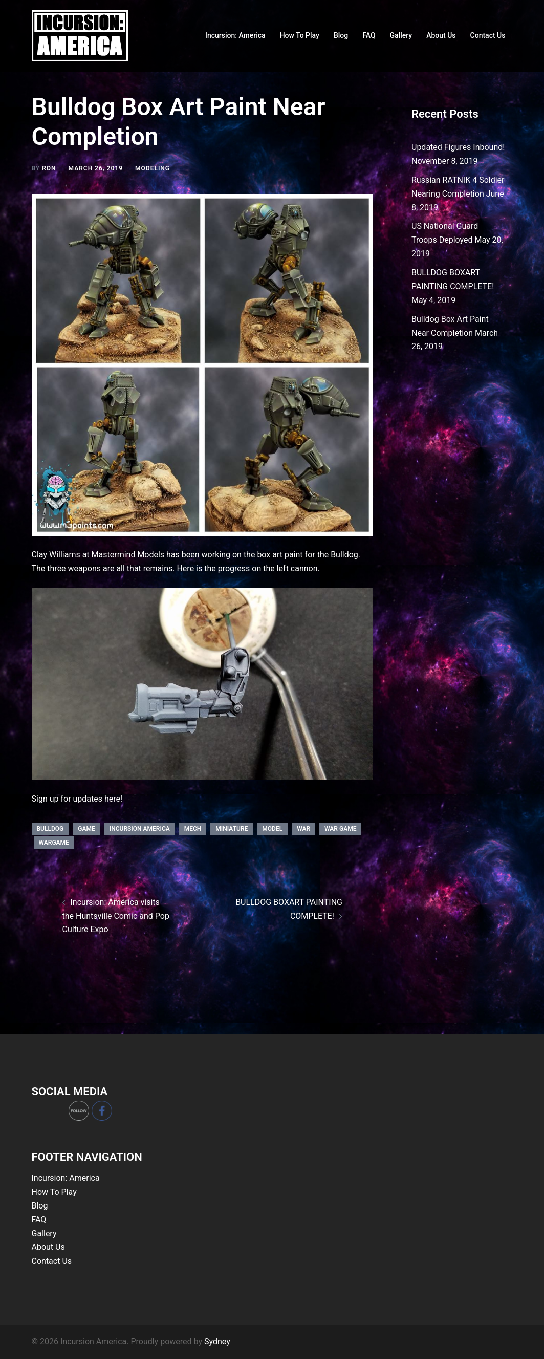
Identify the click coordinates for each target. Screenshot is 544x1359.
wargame (54, 842)
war (303, 828)
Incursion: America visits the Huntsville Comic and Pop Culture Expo (115, 916)
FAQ (368, 35)
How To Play (299, 35)
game (86, 828)
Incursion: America (235, 35)
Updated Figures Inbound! (458, 147)
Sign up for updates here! (77, 799)
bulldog (50, 828)
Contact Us (488, 35)
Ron (49, 168)
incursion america (140, 828)
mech (193, 828)
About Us (440, 35)
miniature (231, 828)
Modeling (152, 168)
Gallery (401, 35)
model (272, 828)
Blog (341, 35)
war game (340, 828)
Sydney (217, 1341)
